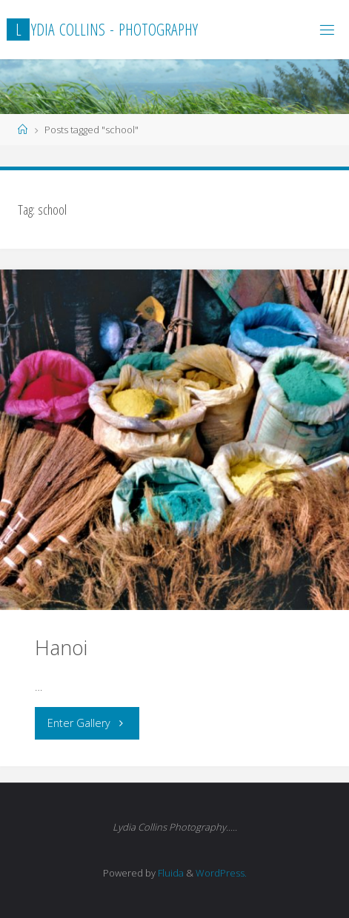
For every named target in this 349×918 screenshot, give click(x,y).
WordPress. (221, 873)
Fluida (170, 873)
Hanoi (61, 647)
